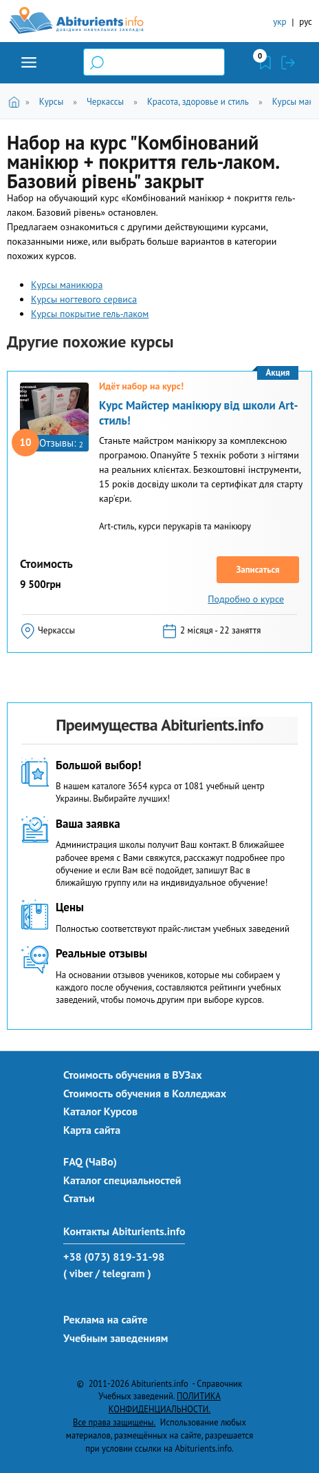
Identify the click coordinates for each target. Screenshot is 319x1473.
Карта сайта (91, 1130)
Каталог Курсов (100, 1111)
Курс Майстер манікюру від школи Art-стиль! (198, 413)
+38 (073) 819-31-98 (113, 1256)
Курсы (51, 102)
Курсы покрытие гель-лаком (89, 313)
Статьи (79, 1198)
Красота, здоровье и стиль (198, 102)
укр (279, 22)
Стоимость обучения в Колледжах (144, 1093)
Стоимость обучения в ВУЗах (132, 1074)
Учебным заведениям (115, 1338)
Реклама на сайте (105, 1319)
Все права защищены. (114, 1422)
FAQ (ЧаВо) (90, 1161)
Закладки (265, 63)
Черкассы (105, 102)
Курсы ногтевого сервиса (84, 299)
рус (305, 22)
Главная (16, 101)
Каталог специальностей (122, 1180)
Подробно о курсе (246, 599)
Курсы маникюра (66, 284)
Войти (288, 63)
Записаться (257, 570)
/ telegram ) (123, 1273)
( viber (78, 1273)
